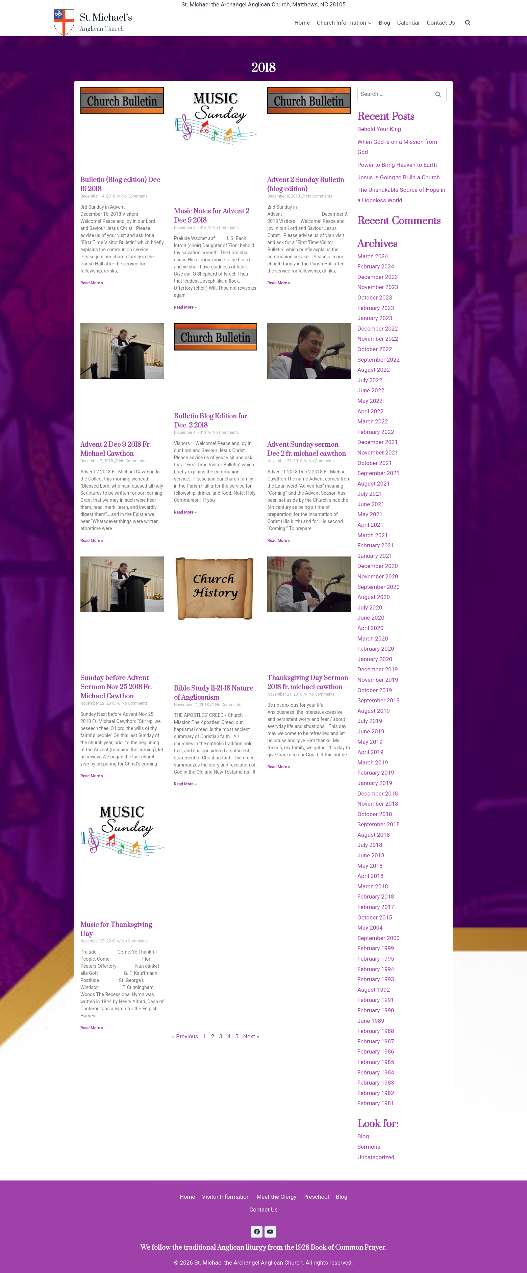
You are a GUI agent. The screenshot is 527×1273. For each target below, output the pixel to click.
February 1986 (375, 1051)
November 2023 (377, 287)
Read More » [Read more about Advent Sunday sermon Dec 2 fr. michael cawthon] (278, 540)
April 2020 (370, 628)
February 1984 (375, 1072)
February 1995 (375, 958)
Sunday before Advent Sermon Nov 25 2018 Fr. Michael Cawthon (116, 687)
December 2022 (377, 328)
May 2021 (369, 514)
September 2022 (378, 359)
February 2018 (375, 896)
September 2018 (378, 824)
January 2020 (374, 659)
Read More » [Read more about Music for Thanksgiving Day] (91, 1027)
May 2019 (369, 741)
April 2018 (370, 876)
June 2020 (370, 617)
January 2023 (374, 318)
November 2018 (377, 803)
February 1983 (375, 1082)
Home (302, 22)
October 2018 (374, 814)
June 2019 (370, 731)
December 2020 (377, 566)
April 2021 (370, 524)
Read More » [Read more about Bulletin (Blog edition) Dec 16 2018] (91, 283)
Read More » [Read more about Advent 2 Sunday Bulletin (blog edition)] (278, 283)
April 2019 (370, 752)
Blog (384, 22)
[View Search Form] (467, 22)
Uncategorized (375, 1157)
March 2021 (372, 535)
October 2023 (374, 297)
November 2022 (377, 338)
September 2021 (378, 473)
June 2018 (370, 855)
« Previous (185, 1036)
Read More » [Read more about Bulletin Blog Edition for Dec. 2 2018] (185, 512)
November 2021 (377, 452)
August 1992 (373, 989)
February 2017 (375, 907)
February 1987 (375, 1041)
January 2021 (374, 555)
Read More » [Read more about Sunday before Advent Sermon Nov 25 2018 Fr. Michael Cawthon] (91, 776)
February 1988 (375, 1031)
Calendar (408, 22)
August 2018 (373, 834)
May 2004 (369, 927)
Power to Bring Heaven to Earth (397, 164)
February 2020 (375, 648)
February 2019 (375, 772)
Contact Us (441, 22)
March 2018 (372, 886)
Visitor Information (226, 1196)
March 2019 (372, 762)
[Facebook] (256, 1232)
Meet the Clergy (276, 1196)
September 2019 (378, 700)
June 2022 (370, 390)
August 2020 (373, 597)
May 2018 (369, 865)
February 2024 (375, 266)
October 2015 (374, 917)
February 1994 (375, 969)
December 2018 (377, 793)
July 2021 (369, 493)
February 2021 (375, 545)
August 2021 (373, 483)
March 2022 (372, 421)
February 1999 (375, 948)
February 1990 (375, 1010)
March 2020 (372, 638)
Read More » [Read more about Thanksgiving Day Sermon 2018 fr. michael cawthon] (278, 766)
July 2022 (369, 380)
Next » (251, 1036)
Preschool (316, 1196)
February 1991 (375, 999)
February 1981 (375, 1103)
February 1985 (375, 1062)
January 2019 (374, 783)
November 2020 (377, 576)
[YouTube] (270, 1232)
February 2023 (375, 308)
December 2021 (377, 442)
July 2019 (369, 721)
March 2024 (372, 256)
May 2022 (369, 400)
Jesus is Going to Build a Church (398, 177)
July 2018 (369, 844)
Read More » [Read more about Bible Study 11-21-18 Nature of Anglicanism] (185, 784)
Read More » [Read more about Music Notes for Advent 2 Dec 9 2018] (185, 307)
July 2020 (369, 607)
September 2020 (378, 586)
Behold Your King (379, 129)
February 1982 (375, 1093)
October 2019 (374, 690)
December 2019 (377, 669)
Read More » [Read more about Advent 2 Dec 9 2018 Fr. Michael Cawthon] (91, 540)
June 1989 (370, 1020)
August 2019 (373, 710)
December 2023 (377, 277)
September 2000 (378, 938)
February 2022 (375, 431)
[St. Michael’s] (93, 22)
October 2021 (374, 463)
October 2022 (374, 349)
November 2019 (377, 679)
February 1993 (375, 979)
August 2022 (373, 369)
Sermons (368, 1146)
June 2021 (370, 504)
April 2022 (370, 411)
